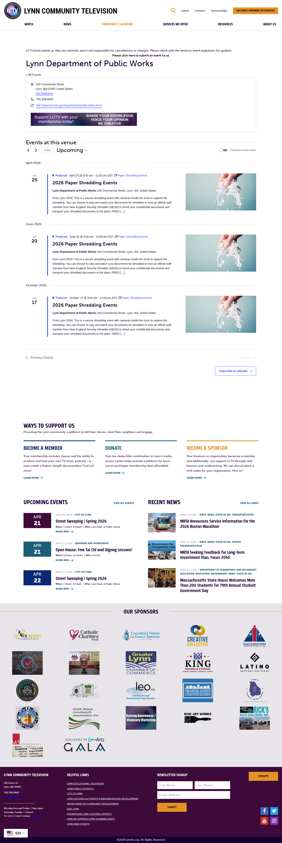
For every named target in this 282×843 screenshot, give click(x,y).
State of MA (223, 514)
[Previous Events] (28, 150)
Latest (185, 10)
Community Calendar (117, 24)
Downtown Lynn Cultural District (89, 814)
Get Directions (44, 93)
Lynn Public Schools (80, 788)
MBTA (203, 514)
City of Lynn (83, 514)
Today (47, 150)
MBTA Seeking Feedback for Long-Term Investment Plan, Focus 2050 (212, 555)
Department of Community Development (93, 803)
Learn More (33, 478)
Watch (28, 24)
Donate (263, 776)
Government (219, 573)
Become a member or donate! (255, 10)
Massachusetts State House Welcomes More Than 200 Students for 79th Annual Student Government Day (218, 585)
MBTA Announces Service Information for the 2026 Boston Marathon (217, 524)
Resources (225, 24)
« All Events (33, 74)
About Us (269, 24)
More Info (64, 532)
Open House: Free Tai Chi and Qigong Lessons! (94, 550)
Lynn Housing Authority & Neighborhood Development (102, 798)
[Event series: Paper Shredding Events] (130, 175)
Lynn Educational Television (85, 783)
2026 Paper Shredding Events (84, 183)
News (67, 24)
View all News (249, 503)
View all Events (124, 503)
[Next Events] (35, 150)
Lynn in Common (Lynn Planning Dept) (91, 819)
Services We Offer (175, 24)
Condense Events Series (243, 150)
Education (202, 573)
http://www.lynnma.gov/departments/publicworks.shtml (69, 105)
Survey (236, 542)
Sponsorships (219, 10)
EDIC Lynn (73, 809)
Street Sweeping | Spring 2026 (81, 521)
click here (36, 816)
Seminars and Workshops (92, 543)
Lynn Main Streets (78, 824)
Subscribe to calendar (233, 371)
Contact (200, 10)
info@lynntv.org (12, 796)
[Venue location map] (198, 104)
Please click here (123, 55)
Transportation (242, 514)
